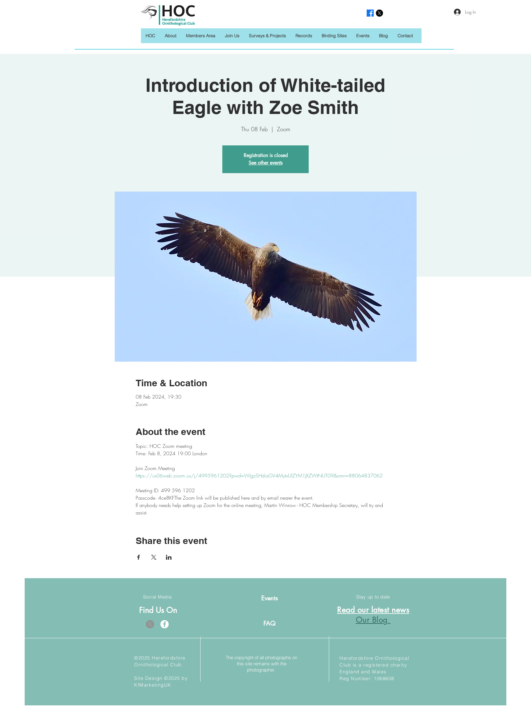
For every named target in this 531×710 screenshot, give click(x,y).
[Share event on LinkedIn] (169, 557)
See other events (265, 163)
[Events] (269, 598)
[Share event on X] (154, 557)
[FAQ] (269, 623)
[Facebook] (164, 624)
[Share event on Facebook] (139, 557)
